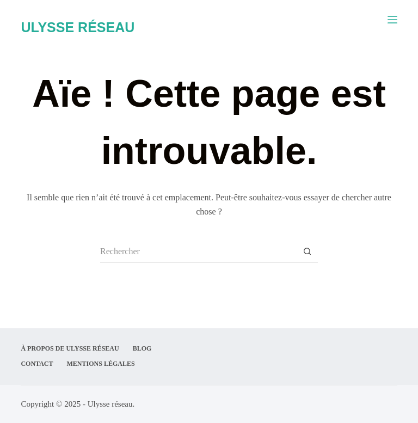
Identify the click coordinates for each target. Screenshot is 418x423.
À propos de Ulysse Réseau (70, 348)
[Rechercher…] (198, 252)
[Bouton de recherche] (307, 252)
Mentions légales (101, 363)
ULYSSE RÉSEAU (77, 27)
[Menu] (392, 19)
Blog (142, 348)
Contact (37, 363)
